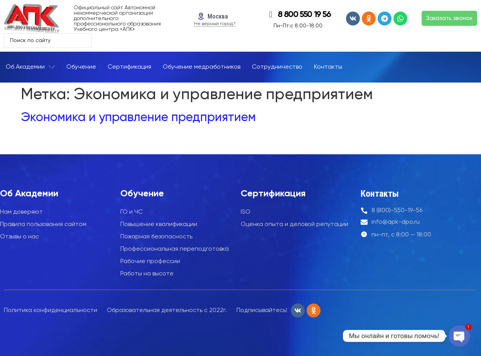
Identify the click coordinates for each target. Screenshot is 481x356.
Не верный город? (215, 24)
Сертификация (273, 193)
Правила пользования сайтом (43, 224)
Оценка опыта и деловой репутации (294, 224)
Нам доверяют (21, 212)
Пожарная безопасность (156, 237)
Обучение (142, 193)
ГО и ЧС (131, 212)
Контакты (380, 193)
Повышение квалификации (158, 224)
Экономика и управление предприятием (138, 117)
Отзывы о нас (19, 237)
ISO (245, 212)
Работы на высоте (147, 274)
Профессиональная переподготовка (174, 249)
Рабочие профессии (150, 261)
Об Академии (29, 193)
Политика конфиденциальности (50, 310)
